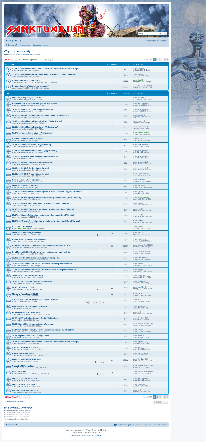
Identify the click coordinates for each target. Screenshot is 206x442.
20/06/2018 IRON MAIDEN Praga (26, 359)
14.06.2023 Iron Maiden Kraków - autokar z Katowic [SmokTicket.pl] (42, 264)
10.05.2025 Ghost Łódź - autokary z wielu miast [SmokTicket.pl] (40, 203)
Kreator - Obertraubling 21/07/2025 (27, 139)
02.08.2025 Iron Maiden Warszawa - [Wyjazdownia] (34, 150)
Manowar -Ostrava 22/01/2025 (25, 186)
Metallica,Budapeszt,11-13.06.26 (26, 98)
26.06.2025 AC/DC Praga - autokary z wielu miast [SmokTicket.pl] (41, 115)
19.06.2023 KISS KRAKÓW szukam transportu (32, 281)
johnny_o (20, 241)
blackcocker (142, 133)
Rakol (19, 392)
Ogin (18, 193)
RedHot (19, 296)
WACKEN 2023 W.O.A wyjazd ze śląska (29, 306)
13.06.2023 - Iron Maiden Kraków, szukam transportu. (36, 258)
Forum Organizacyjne (51, 82)
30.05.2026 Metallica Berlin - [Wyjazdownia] (31, 145)
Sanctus (19, 308)
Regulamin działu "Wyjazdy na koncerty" (30, 86)
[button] (167, 59)
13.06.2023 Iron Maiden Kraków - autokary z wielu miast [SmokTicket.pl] (44, 270)
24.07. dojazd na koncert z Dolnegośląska (30, 336)
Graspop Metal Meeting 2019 (25, 390)
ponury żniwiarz (143, 252)
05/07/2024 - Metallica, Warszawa (26, 233)
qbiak (18, 349)
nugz (139, 232)
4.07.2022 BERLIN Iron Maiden (25, 347)
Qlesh (140, 68)
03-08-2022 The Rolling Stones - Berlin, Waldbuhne (35, 318)
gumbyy (140, 121)
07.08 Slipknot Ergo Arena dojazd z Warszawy (32, 324)
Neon (18, 234)
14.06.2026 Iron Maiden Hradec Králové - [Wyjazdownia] (37, 121)
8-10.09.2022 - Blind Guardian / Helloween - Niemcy (35, 300)
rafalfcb (19, 99)
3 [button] (160, 59)
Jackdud (19, 326)
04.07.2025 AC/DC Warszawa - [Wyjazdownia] (32, 162)
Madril (19, 320)
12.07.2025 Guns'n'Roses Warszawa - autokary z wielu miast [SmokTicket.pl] (46, 221)
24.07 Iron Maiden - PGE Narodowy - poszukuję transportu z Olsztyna (43, 330)
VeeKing (19, 283)
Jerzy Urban (142, 353)
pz (17, 302)
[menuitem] (18, 40)
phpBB (82, 430)
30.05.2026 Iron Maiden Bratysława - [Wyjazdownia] (35, 127)
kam (139, 226)
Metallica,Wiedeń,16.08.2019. (25, 378)
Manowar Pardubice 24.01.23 (25, 294)
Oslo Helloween (19, 372)
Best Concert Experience (23, 227)
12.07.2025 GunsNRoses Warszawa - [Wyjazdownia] (35, 156)
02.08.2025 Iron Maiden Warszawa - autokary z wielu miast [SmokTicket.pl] (45, 68)
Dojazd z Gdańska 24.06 (23, 353)
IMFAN (19, 338)
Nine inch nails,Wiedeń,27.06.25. (26, 180)
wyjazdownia (21, 111)
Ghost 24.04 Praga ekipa (23, 366)
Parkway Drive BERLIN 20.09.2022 (27, 312)
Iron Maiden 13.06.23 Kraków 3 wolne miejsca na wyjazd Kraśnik (41, 252)
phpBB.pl (97, 432)
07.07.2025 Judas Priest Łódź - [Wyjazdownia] (32, 133)
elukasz (140, 185)
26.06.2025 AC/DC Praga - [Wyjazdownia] (30, 174)
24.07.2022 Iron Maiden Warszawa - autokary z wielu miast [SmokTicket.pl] (45, 342)
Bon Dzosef (21, 105)
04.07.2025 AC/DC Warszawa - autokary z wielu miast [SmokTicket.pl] (43, 209)
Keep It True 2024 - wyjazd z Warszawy (29, 239)
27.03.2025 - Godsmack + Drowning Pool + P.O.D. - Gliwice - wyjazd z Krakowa (47, 192)
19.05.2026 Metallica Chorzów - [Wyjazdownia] (32, 109)
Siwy (139, 329)
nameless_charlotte (23, 314)
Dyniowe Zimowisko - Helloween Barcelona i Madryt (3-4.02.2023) (41, 245)
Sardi (19, 82)
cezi (18, 141)
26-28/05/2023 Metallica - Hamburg (27, 275)
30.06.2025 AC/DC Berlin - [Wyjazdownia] (30, 168)
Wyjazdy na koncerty (17, 51)
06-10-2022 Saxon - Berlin (23, 287)
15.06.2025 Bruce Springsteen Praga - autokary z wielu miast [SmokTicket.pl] (46, 197)
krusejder (141, 97)
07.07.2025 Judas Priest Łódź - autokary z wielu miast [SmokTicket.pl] (43, 215)
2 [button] (157, 59)
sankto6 (140, 115)
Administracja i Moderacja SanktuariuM (26, 54)
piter (18, 70)
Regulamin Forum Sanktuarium (26, 80)
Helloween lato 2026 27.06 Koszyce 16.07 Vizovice (34, 103)
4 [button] (164, 59)
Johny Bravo (21, 254)
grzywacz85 (21, 332)
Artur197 (20, 355)
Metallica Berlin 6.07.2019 (23, 384)
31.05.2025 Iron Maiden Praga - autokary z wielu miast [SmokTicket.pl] (43, 74)
